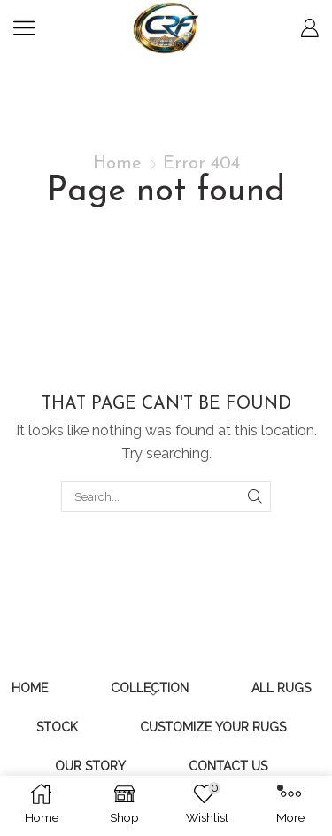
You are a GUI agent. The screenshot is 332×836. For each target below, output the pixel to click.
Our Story (90, 766)
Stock (57, 727)
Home (117, 164)
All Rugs (281, 688)
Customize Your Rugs (213, 727)
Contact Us (228, 766)
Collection (150, 688)
